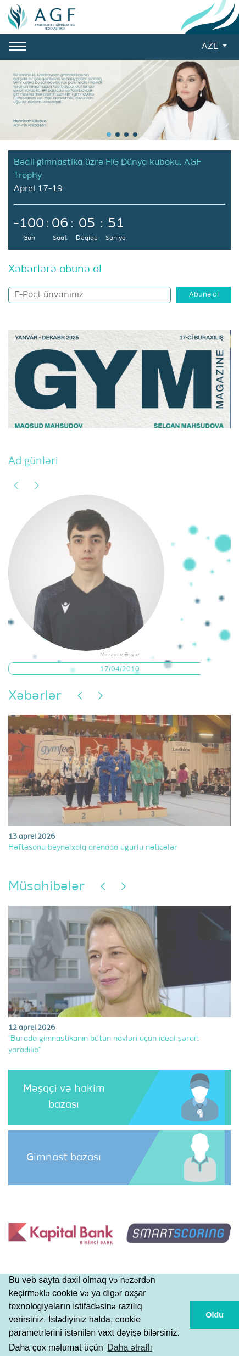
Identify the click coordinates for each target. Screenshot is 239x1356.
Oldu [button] (214, 1314)
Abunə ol (204, 294)
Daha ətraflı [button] (129, 1347)
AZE (211, 46)
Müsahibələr (46, 886)
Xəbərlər (35, 695)
